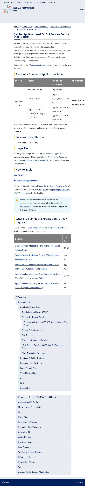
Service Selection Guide (32, 330)
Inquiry (5, 482)
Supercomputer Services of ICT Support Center (46, 228)
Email (20, 412)
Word (45, 190)
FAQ (22, 383)
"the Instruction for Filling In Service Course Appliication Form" (46, 186)
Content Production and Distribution (33, 472)
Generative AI (24, 432)
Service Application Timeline (29, 29)
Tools (20, 467)
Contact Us (25, 388)
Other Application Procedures (34, 353)
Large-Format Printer (29, 368)
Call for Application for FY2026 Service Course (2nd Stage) (46, 323)
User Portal (18, 175)
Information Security (27, 457)
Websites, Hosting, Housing (30, 452)
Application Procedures (60, 26)
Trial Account (27, 335)
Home (16, 26)
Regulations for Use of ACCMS (35, 312)
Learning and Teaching (27, 422)
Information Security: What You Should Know (37, 397)
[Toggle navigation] (82, 7)
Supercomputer (41, 26)
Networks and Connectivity (29, 407)
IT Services (27, 26)
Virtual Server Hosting (29, 373)
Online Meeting (24, 437)
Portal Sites (23, 417)
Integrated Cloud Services (29, 427)
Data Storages (24, 447)
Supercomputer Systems (31, 363)
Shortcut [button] (79, 482)
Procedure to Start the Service (35, 340)
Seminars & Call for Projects (32, 358)
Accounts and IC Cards (28, 402)
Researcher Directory (27, 462)
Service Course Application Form (26, 181)
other (22, 378)
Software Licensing (26, 442)
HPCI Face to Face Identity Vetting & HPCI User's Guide (43, 346)
